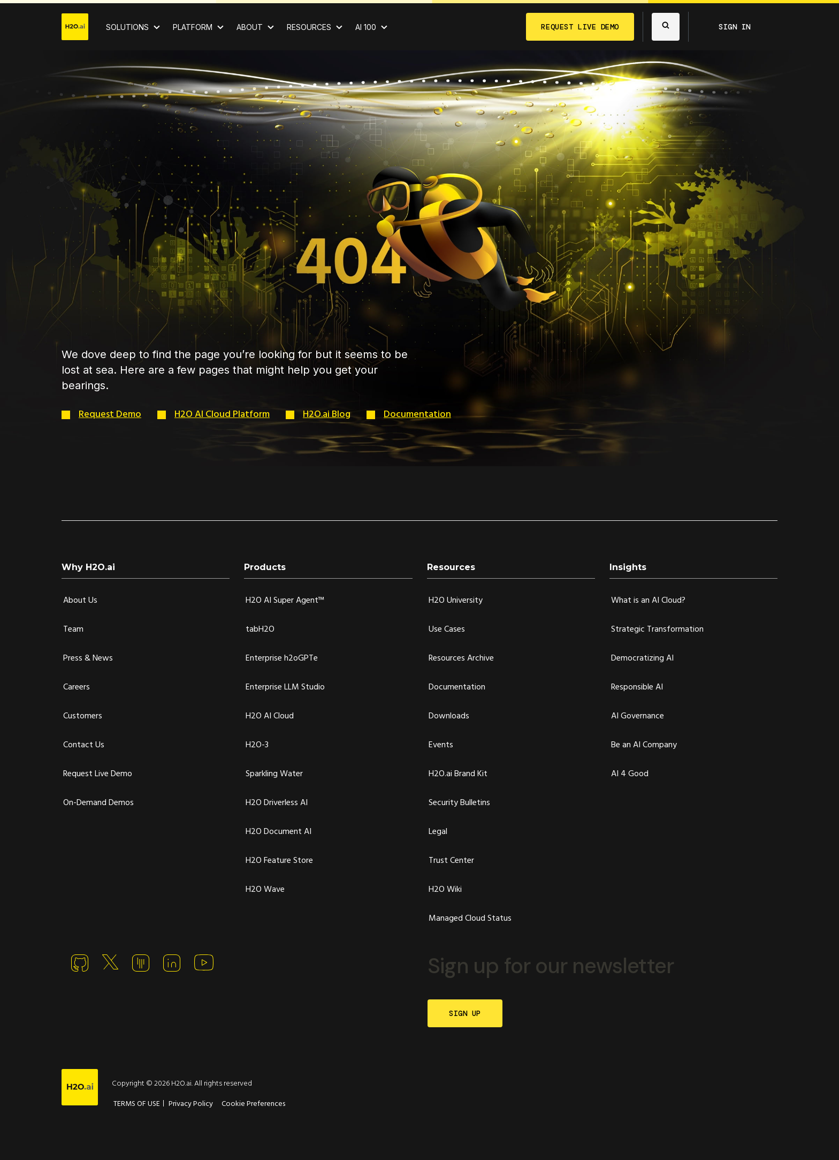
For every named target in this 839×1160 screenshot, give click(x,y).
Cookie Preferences (253, 1104)
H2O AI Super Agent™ (285, 601)
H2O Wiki (445, 890)
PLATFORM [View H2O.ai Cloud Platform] (192, 27)
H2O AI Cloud (270, 716)
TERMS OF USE (136, 1104)
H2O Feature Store (279, 861)
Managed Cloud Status (470, 919)
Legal (438, 832)
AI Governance (637, 716)
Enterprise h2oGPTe (282, 658)
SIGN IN (735, 27)
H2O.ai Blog (326, 414)
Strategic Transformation (657, 629)
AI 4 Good (630, 774)
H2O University (456, 601)
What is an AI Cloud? (648, 601)
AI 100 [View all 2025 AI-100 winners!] (365, 27)
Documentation (417, 414)
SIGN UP (465, 1013)
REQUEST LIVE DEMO (580, 27)
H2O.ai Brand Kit (458, 774)
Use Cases (447, 629)
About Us (80, 601)
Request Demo (110, 414)
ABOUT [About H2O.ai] (250, 27)
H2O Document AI (278, 832)
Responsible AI (637, 687)
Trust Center (451, 861)
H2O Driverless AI (277, 803)
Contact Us (83, 745)
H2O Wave (265, 890)
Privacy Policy (191, 1104)
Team (73, 629)
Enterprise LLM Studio (285, 687)
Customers (82, 716)
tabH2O (260, 629)
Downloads (449, 716)
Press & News (88, 658)
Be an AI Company (644, 745)
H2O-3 (257, 745)
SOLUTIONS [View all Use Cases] (127, 27)
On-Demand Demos (98, 803)
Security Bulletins (459, 803)
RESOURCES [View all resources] (309, 27)
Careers (76, 687)
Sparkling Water (274, 774)
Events (441, 745)
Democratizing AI (642, 658)
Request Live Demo (97, 774)
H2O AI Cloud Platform (222, 414)
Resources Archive (461, 658)
